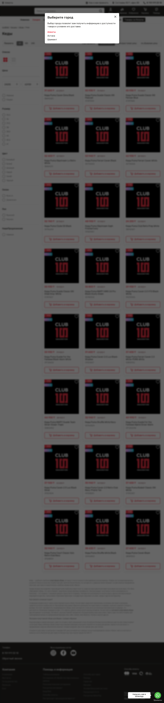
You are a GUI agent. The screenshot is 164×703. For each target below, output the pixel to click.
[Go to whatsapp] (157, 695)
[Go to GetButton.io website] (158, 700)
